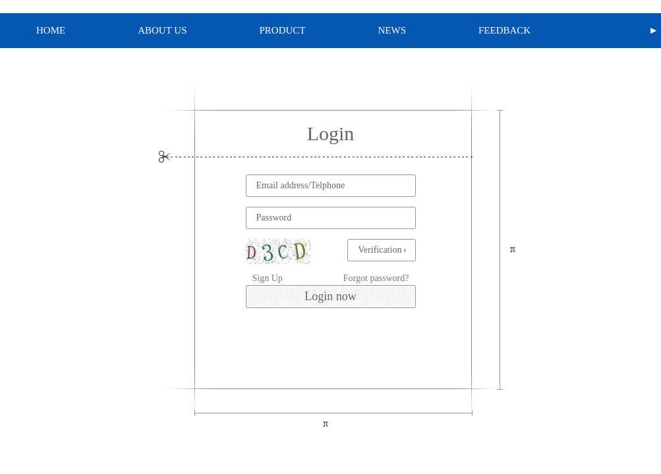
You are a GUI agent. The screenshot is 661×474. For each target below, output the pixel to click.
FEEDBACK (504, 30)
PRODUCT (283, 30)
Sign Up (267, 278)
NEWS (392, 30)
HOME (50, 30)
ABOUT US (162, 30)
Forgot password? (376, 278)
